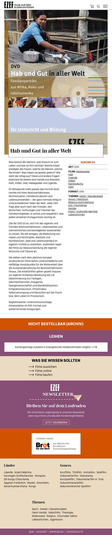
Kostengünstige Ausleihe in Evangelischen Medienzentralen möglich (53, 347)
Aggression (56, 519)
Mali (70, 174)
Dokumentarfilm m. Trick (89, 479)
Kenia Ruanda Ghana (15, 486)
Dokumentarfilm (69, 475)
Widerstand (38, 515)
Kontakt (41, 531)
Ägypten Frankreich (14, 482)
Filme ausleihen (46, 367)
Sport (35, 508)
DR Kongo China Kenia (16, 479)
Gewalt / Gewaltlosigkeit (53, 508)
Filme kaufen (43, 375)
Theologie (67, 512)
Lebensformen (76, 214)
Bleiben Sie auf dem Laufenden (56, 406)
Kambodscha (75, 183)
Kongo (32, 486)
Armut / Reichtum (78, 199)
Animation (89, 472)
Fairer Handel (39, 512)
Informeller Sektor (67, 515)
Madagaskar (83, 171)
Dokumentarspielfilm (71, 482)
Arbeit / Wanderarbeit (91, 196)
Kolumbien (43, 482)
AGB (31, 531)
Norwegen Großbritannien (18, 475)
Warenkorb (92, 6)
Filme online (43, 371)
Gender (72, 208)
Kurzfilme (65, 472)
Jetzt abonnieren (56, 422)
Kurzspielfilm (67, 479)
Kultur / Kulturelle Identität (83, 211)
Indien (71, 180)
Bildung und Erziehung (81, 202)
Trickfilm (77, 472)
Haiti (71, 186)
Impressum (57, 531)
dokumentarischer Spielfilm (75, 486)
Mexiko (31, 482)
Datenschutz (74, 531)
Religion (51, 515)
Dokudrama (86, 475)
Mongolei (40, 475)
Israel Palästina (22, 472)
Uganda (72, 177)
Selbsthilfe (54, 512)
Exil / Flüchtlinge (77, 205)
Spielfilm (101, 472)
